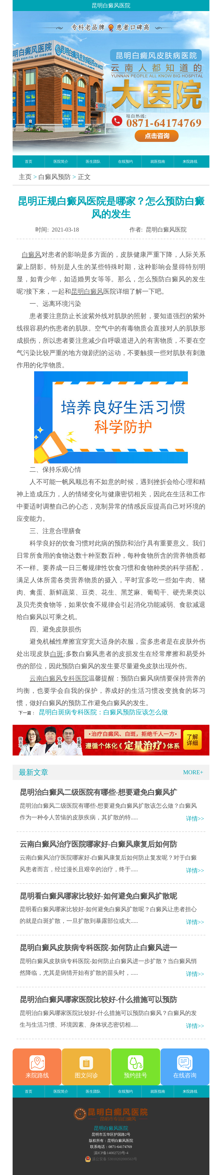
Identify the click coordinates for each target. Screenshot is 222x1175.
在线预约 (125, 161)
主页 (25, 177)
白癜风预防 (54, 177)
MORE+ (193, 772)
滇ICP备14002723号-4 (111, 1153)
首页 (28, 161)
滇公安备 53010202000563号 (114, 1159)
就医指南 (157, 161)
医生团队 (93, 161)
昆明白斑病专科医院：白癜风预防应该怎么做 (103, 712)
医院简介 (61, 161)
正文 (84, 177)
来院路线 (190, 161)
